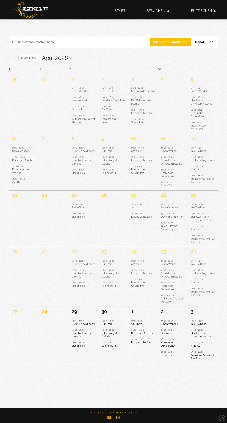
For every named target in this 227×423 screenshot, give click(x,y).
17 (133, 195)
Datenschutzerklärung (121, 413)
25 (163, 251)
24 (133, 251)
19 (193, 195)
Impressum (96, 413)
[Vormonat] (10, 58)
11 (163, 138)
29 (74, 311)
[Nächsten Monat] (15, 58)
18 (163, 195)
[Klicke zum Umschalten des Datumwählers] (56, 58)
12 (193, 138)
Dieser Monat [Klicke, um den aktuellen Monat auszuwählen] (28, 57)
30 (104, 311)
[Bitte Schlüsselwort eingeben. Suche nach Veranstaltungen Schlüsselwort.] (79, 42)
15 (74, 195)
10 (133, 138)
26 (193, 251)
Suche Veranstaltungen (170, 42)
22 (74, 251)
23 (104, 251)
